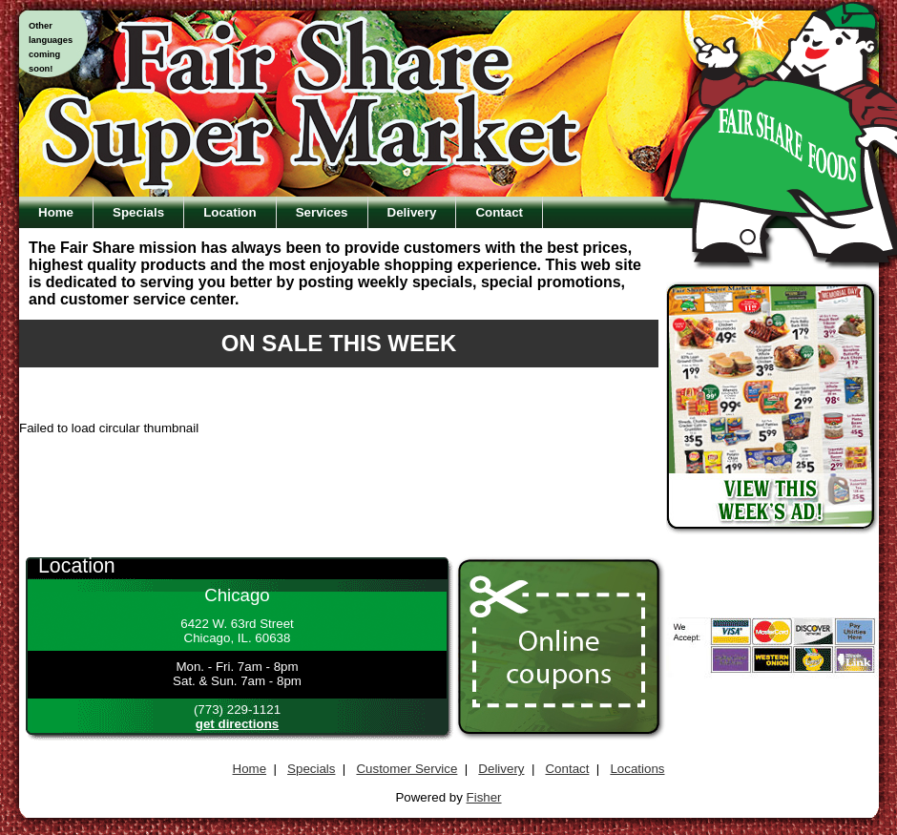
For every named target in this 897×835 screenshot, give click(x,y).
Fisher (484, 797)
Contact (499, 212)
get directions (237, 724)
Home (55, 212)
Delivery (412, 212)
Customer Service (406, 769)
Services (322, 212)
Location (230, 212)
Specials (138, 212)
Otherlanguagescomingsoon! (51, 47)
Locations (637, 769)
